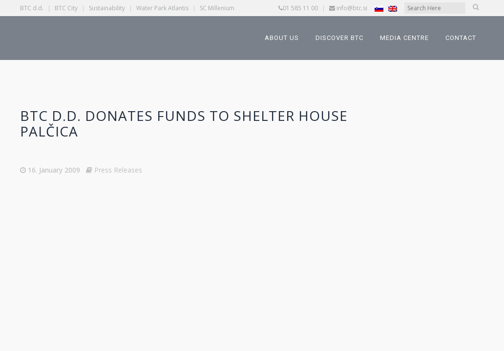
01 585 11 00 (300, 8)
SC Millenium (217, 8)
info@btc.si (351, 8)
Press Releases (118, 170)
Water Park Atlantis (162, 8)
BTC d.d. (31, 8)
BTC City (66, 8)
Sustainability (107, 8)
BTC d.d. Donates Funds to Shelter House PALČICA (184, 123)
